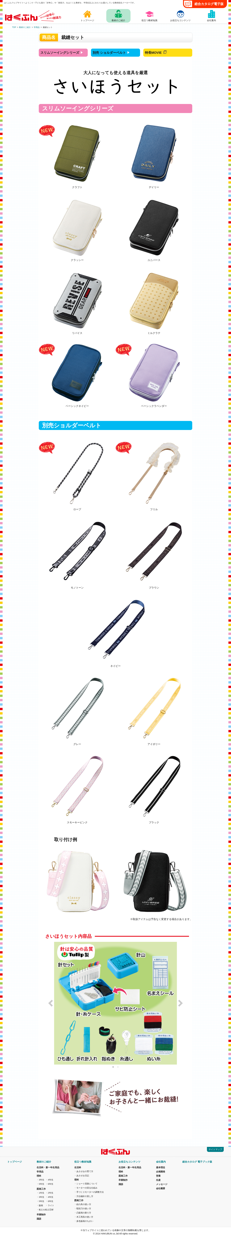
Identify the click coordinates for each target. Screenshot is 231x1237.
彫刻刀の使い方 (83, 1208)
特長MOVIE (153, 52)
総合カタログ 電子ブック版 (197, 1161)
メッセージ (161, 1184)
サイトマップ (215, 1149)
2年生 (50, 1193)
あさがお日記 (82, 1175)
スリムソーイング (59, 52)
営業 (158, 1176)
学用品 (37, 27)
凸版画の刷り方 (83, 1212)
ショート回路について (86, 1183)
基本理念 (160, 1167)
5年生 (41, 1184)
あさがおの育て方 (84, 1171)
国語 (39, 1218)
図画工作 (41, 1189)
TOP (14, 27)
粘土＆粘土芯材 (46, 1209)
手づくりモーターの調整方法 (90, 1192)
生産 (158, 1180)
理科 (39, 1176)
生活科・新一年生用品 (48, 1167)
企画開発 (160, 1171)
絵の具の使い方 (83, 1204)
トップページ (14, 1161)
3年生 (41, 1180)
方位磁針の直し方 (84, 1196)
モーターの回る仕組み (86, 1188)
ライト (51, 1205)
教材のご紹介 (25, 27)
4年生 (50, 1180)
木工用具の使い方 (84, 1217)
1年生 (41, 1193)
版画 (41, 1205)
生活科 (77, 1167)
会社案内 (161, 1161)
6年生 (50, 1184)
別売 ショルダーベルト (109, 52)
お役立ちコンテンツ (129, 1161)
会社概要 (160, 1188)
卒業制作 (41, 1214)
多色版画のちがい (84, 1221)
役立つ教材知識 (82, 1161)
